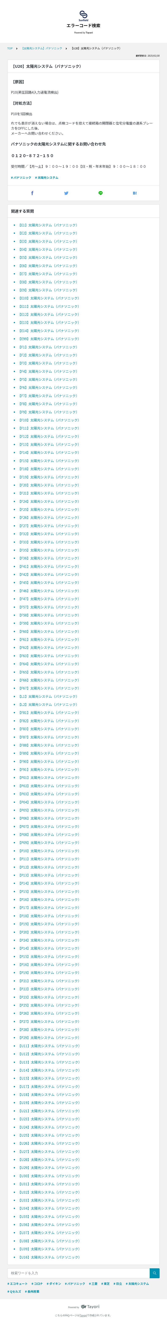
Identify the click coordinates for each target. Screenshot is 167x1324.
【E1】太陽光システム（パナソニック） (48, 224)
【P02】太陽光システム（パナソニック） (49, 785)
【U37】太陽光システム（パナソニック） (50, 1232)
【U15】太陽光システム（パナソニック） (50, 1078)
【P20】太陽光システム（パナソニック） (49, 932)
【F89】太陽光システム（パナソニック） (49, 753)
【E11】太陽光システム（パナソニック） (49, 306)
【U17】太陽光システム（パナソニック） (50, 1086)
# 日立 (118, 1283)
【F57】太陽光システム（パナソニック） (49, 606)
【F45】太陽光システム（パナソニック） (49, 582)
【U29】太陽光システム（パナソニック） (50, 1167)
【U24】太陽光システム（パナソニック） (50, 1127)
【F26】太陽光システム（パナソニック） (49, 517)
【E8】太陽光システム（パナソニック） (48, 281)
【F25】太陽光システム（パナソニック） (49, 509)
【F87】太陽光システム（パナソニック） (49, 737)
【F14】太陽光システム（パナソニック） (49, 452)
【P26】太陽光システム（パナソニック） (49, 1013)
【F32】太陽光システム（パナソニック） (49, 533)
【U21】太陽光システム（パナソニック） (50, 1110)
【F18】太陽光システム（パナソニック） (49, 468)
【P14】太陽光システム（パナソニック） (49, 883)
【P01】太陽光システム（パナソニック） (49, 777)
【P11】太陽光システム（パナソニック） (49, 858)
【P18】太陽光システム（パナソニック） (49, 915)
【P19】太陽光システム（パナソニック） (49, 923)
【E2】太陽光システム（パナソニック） (48, 232)
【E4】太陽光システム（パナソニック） (48, 249)
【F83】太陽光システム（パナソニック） (49, 728)
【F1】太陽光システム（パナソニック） (48, 346)
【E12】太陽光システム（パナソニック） (49, 314)
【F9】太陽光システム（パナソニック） (48, 411)
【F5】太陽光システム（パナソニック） (48, 379)
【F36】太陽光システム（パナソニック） (49, 558)
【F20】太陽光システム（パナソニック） (49, 484)
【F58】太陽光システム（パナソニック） (49, 615)
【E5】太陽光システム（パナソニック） (48, 257)
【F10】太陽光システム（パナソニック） (49, 419)
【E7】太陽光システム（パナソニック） (48, 273)
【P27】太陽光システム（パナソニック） (49, 1021)
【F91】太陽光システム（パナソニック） (49, 769)
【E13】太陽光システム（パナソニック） (49, 322)
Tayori (83, 1315)
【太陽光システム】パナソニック (41, 48)
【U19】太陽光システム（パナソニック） (50, 1102)
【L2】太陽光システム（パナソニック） (48, 704)
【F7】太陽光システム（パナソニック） (48, 395)
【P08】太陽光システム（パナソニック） (49, 834)
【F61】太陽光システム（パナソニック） (49, 639)
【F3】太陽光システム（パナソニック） (48, 363)
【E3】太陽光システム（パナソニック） (48, 241)
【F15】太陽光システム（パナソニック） (49, 460)
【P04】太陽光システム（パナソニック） (49, 802)
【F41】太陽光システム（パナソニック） (49, 566)
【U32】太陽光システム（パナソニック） (50, 1192)
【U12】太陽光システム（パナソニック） (50, 1053)
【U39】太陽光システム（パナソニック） (50, 1248)
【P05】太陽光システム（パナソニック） (49, 810)
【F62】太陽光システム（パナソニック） (49, 647)
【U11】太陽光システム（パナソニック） (50, 1045)
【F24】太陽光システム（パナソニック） (49, 501)
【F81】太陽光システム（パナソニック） (49, 712)
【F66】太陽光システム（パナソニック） (49, 680)
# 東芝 (105, 1283)
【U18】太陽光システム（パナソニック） (50, 1094)
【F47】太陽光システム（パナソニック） (49, 598)
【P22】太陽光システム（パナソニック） (49, 988)
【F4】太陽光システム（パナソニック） (48, 371)
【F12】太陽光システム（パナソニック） (49, 436)
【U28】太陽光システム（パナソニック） (50, 1159)
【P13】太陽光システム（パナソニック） (49, 875)
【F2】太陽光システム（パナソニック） (48, 354)
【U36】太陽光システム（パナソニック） (50, 1224)
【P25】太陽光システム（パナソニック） (49, 1005)
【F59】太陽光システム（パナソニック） (49, 623)
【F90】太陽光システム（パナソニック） (49, 761)
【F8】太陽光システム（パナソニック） (48, 403)
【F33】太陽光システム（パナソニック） (49, 541)
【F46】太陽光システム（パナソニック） (49, 590)
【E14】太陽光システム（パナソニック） (49, 330)
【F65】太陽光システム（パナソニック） (49, 671)
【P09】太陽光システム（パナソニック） (49, 842)
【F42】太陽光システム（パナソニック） (49, 574)
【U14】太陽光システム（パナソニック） (50, 1070)
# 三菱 (93, 1283)
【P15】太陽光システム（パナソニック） (49, 891)
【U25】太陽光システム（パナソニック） (50, 1135)
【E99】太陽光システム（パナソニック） (49, 338)
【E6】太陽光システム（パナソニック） (48, 265)
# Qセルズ (14, 1291)
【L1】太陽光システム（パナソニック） (48, 696)
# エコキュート (17, 1283)
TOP (10, 48)
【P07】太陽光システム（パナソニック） (49, 826)
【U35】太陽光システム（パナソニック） (50, 1216)
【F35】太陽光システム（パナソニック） (49, 550)
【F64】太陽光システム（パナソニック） (49, 663)
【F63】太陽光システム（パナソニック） (49, 655)
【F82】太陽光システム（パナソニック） (49, 720)
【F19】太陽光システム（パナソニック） (49, 476)
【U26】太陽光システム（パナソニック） (50, 1143)
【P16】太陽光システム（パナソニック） (49, 899)
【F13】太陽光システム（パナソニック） (49, 444)
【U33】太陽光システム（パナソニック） (50, 1200)
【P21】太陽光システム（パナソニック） (49, 980)
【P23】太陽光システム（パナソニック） (49, 997)
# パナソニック (21, 177)
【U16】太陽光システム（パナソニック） (50, 1257)
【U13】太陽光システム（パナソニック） (50, 1062)
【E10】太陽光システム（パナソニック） (49, 298)
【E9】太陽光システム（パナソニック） (48, 289)
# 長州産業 (32, 1291)
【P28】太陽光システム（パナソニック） (49, 1029)
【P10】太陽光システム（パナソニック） (49, 850)
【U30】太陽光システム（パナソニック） (50, 1175)
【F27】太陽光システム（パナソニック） (49, 525)
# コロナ (37, 1283)
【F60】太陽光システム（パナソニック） (49, 631)
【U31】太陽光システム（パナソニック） (50, 1183)
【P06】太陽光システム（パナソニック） (49, 818)
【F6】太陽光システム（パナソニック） (48, 387)
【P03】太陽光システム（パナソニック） (49, 793)
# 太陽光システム (46, 177)
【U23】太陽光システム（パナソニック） (50, 1118)
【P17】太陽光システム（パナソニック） (49, 907)
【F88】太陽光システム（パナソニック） (49, 745)
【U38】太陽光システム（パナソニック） (50, 1240)
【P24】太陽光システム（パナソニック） (49, 940)
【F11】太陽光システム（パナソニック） (49, 428)
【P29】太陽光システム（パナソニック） (49, 1037)
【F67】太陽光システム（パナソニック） (49, 688)
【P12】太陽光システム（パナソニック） (49, 867)
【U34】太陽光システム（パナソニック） (50, 1208)
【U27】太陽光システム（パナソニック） (50, 1151)
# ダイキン (54, 1283)
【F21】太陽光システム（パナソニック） (49, 493)
